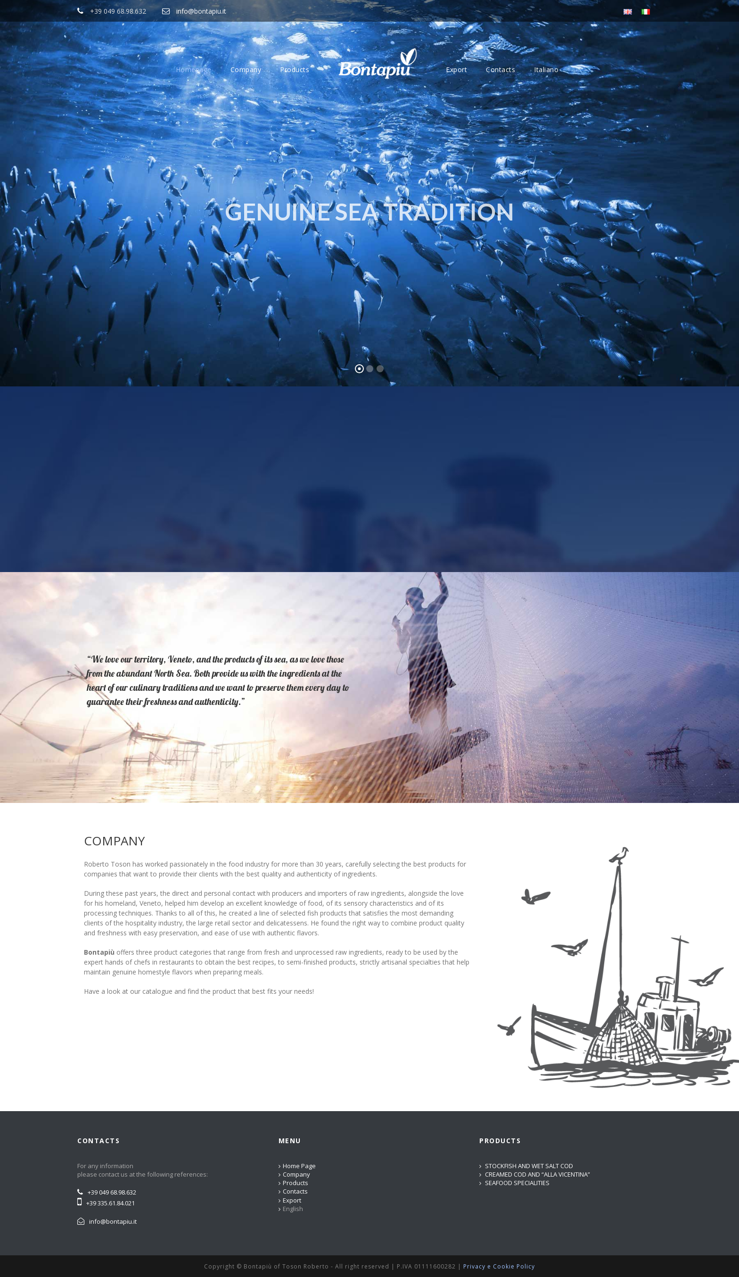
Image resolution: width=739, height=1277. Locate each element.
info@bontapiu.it (201, 11)
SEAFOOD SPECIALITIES (517, 1183)
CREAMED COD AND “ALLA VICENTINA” (537, 1174)
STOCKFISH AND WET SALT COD (529, 1166)
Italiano (546, 69)
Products (294, 69)
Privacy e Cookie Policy (499, 1266)
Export (456, 69)
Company (246, 69)
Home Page (299, 1166)
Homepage (194, 69)
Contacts (500, 69)
